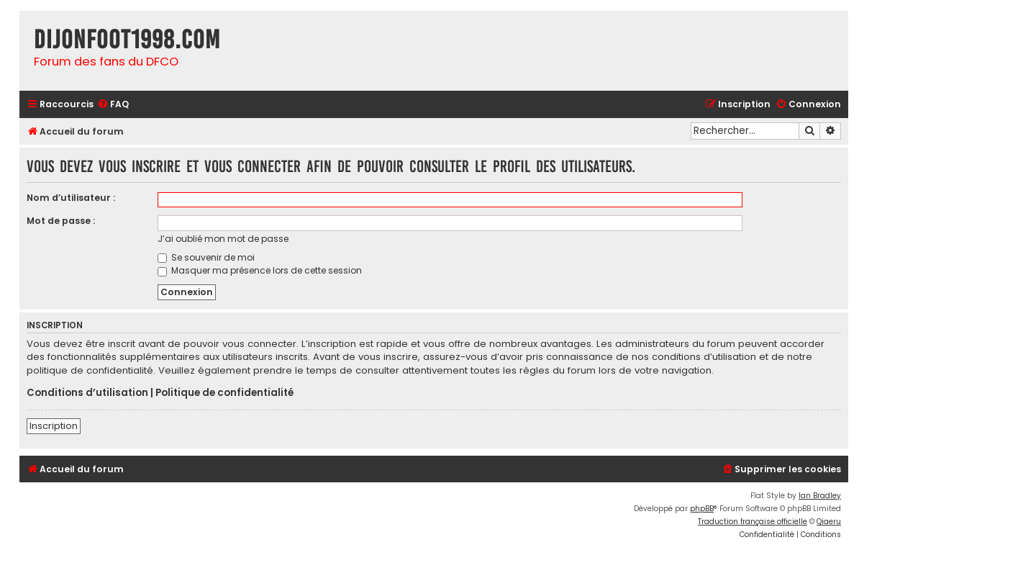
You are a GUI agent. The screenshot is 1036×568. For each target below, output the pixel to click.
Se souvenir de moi (206, 257)
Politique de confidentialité (224, 393)
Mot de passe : (61, 221)
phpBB (702, 508)
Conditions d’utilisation (87, 393)
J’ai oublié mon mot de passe (223, 238)
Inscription (53, 426)
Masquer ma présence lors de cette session (260, 270)
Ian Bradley (820, 495)
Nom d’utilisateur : (71, 197)
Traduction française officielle (752, 521)
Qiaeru (829, 521)
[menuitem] (113, 104)
